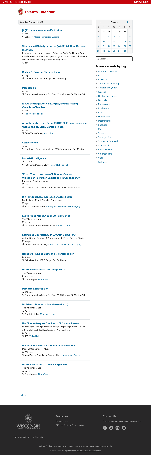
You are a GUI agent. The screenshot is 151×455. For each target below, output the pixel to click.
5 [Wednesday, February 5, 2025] (114, 36)
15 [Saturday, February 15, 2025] (130, 41)
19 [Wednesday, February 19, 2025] (114, 46)
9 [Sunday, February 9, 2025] (98, 41)
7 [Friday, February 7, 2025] (124, 36)
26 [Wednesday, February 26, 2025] (114, 51)
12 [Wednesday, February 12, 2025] (114, 41)
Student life (104, 145)
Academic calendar (107, 71)
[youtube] (124, 428)
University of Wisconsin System (89, 451)
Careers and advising (108, 83)
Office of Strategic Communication (70, 425)
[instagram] (117, 428)
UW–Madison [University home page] (17, 2)
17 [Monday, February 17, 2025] (104, 46)
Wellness (102, 161)
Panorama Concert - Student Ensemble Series (49, 345)
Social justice (104, 137)
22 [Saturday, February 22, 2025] (130, 46)
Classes (102, 91)
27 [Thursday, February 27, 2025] (119, 51)
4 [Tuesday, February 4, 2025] (109, 36)
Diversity (102, 100)
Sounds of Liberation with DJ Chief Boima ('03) (49, 234)
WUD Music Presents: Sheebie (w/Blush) (45, 304)
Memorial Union (63, 225)
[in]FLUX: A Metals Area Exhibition (42, 30)
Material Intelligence (34, 158)
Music (101, 129)
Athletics (102, 79)
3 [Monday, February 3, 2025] (103, 36)
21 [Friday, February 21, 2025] (125, 46)
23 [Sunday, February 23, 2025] (98, 51)
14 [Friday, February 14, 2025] (125, 41)
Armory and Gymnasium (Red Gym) (63, 206)
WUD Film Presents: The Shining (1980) (44, 364)
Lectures (102, 124)
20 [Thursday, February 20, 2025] (119, 46)
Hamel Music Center (70, 355)
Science (102, 133)
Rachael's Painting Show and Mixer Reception (48, 253)
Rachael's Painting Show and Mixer (42, 72)
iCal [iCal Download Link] (24, 395)
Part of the (28, 437)
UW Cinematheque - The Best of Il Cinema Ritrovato (52, 323)
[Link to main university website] (28, 429)
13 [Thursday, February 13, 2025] (119, 41)
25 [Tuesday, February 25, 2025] (109, 51)
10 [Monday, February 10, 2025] (104, 41)
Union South (44, 279)
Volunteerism (105, 153)
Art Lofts (48, 133)
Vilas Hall (34, 336)
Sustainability (105, 149)
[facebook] (105, 428)
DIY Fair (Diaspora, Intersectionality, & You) (47, 196)
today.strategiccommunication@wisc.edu (124, 421)
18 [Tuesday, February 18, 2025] (109, 46)
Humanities (104, 116)
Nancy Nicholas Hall (34, 113)
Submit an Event (141, 2)
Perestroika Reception (35, 288)
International (104, 120)
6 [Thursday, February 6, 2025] (119, 36)
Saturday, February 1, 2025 (31, 22)
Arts (100, 75)
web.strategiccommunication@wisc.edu (96, 446)
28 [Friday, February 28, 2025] (125, 51)
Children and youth (107, 87)
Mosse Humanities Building (46, 36)
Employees (104, 104)
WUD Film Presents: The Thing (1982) (43, 269)
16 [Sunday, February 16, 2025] (98, 46)
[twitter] (111, 428)
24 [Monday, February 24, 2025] (104, 51)
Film (100, 112)
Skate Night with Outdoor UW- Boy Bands (46, 215)
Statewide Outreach (108, 141)
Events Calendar (40, 11)
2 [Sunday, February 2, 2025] (98, 36)
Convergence (30, 142)
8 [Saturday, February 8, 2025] (130, 36)
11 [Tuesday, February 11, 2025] (108, 41)
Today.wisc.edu (62, 421)
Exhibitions (103, 108)
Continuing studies (107, 96)
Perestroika (29, 87)
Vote (100, 157)
